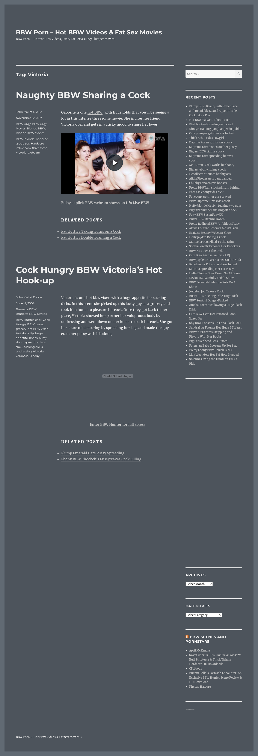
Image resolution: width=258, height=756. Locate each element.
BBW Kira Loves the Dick (206, 251)
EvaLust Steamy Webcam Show (210, 233)
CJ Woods (195, 668)
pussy (43, 338)
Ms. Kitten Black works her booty (211, 165)
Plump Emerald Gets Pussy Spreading (92, 453)
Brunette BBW (26, 309)
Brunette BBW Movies (31, 313)
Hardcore (37, 143)
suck (19, 347)
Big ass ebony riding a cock (207, 169)
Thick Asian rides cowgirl (206, 138)
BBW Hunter (25, 319)
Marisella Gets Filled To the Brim (211, 242)
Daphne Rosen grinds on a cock (210, 142)
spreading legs (35, 342)
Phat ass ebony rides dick (206, 192)
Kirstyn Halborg (200, 686)
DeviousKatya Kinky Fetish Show (211, 278)
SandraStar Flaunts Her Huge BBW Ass (215, 327)
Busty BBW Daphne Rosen (207, 219)
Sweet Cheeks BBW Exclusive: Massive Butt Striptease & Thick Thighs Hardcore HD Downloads (215, 659)
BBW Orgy (23, 124)
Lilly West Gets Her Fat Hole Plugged (214, 354)
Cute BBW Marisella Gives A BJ (209, 255)
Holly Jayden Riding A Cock (207, 237)
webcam (34, 152)
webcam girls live (190, 709)
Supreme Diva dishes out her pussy (213, 147)
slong (20, 342)
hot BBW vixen (38, 328)
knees (33, 338)
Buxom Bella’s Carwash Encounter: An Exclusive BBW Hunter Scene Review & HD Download (215, 677)
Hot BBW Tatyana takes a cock (209, 120)
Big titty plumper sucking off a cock (213, 210)
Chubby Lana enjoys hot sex (208, 183)
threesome (39, 148)
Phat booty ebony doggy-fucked (211, 124)
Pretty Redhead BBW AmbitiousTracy (214, 224)
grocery (21, 328)
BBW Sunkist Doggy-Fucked (208, 300)
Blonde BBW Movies (30, 133)
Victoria (21, 152)
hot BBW (95, 112)
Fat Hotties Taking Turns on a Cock (91, 231)
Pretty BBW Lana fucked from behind (214, 187)
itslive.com (23, 148)
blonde (29, 139)
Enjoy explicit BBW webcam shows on (105, 203)
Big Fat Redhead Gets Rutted (208, 341)
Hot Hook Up (25, 333)
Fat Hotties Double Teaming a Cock (91, 237)
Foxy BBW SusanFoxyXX (206, 215)
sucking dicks (33, 347)
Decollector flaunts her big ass (210, 174)
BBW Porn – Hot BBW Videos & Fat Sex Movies (89, 32)
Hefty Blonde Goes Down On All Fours (215, 273)
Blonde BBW (36, 128)
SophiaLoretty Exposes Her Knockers (214, 246)
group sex (23, 143)
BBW (19, 139)
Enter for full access (117, 424)
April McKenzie (199, 650)
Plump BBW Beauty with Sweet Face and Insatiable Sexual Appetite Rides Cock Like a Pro (213, 110)
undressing (24, 351)
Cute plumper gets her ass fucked (211, 133)
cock (38, 319)
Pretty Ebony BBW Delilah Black (210, 350)
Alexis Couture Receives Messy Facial (214, 228)
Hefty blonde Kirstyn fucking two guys (215, 205)
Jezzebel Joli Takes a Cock (206, 291)
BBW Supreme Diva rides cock (209, 201)
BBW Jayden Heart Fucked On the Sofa (215, 260)
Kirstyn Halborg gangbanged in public (215, 129)
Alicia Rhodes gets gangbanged (210, 178)
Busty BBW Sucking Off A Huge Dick (213, 296)
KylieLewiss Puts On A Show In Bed (213, 264)
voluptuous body (27, 356)
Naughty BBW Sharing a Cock (83, 95)
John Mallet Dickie (29, 112)
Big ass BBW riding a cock (206, 151)
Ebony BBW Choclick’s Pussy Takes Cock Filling (101, 459)
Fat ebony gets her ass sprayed (210, 196)
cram (39, 324)
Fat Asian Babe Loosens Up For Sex (213, 345)
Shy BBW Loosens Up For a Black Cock (215, 323)
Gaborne (42, 139)
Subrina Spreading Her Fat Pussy (211, 269)
